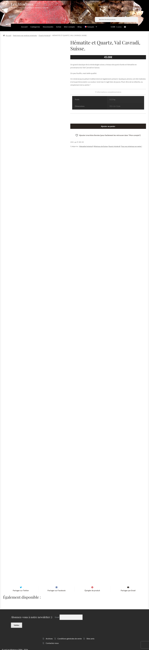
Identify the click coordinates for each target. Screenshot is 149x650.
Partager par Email (128, 587)
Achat (58, 27)
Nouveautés (48, 27)
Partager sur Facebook (56, 587)
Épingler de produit (92, 587)
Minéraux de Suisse (101, 146)
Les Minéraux (22, 4)
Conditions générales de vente (70, 635)
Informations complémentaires (108, 92)
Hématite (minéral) (86, 146)
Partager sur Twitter (21, 587)
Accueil (24, 27)
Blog (80, 27)
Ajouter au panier (108, 126)
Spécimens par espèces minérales (25, 35)
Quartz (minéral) (45, 35)
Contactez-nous (52, 640)
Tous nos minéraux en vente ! (131, 146)
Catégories (35, 27)
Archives (49, 635)
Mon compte (69, 27)
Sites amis (90, 635)
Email (57, 614)
